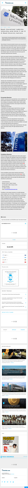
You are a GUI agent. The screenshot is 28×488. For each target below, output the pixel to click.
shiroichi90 (12, 474)
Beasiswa (5, 27)
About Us (3, 477)
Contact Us (15, 477)
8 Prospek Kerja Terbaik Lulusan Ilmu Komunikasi (12, 356)
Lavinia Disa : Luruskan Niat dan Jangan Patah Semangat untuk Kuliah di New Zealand (13, 372)
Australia (9, 27)
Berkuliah (14, 239)
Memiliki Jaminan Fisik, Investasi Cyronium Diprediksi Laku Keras (11, 406)
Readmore (12, 362)
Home (1, 27)
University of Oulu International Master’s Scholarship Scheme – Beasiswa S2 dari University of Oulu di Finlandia (13, 389)
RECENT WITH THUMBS (7, 312)
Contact (26, 487)
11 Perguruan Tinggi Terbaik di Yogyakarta (13, 423)
